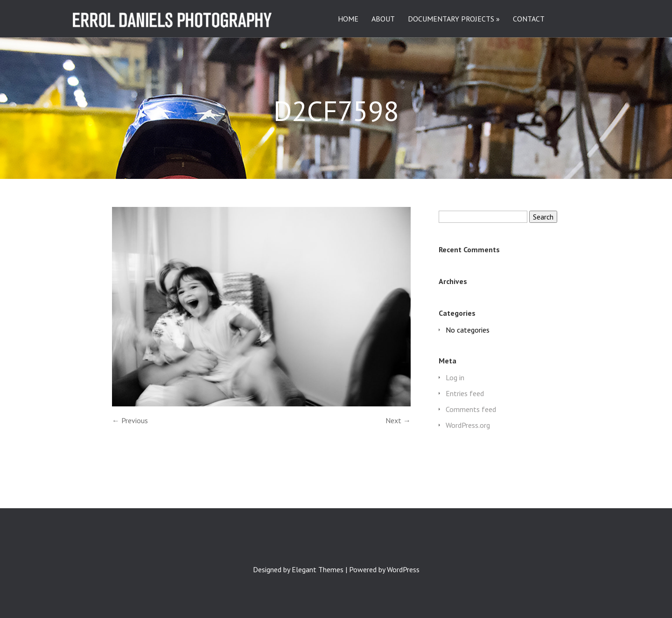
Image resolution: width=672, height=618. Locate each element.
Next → (398, 420)
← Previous (130, 420)
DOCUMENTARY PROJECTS (451, 19)
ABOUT (383, 19)
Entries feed (465, 393)
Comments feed (471, 409)
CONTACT (529, 19)
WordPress (403, 569)
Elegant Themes (317, 569)
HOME (348, 19)
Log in (455, 377)
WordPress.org (468, 425)
